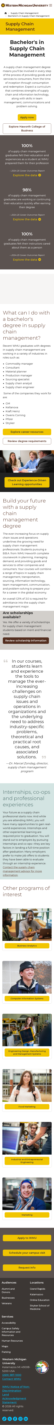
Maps (5, 1346)
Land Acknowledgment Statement (14, 1398)
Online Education (39, 1300)
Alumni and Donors (8, 1291)
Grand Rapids (37, 1289)
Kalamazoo (36, 1294)
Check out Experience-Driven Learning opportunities (27, 482)
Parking (6, 1352)
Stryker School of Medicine (39, 1307)
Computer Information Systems (27, 998)
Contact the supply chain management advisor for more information (22, 871)
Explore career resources (27, 431)
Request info (27, 1267)
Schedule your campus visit (27, 1252)
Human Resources (12, 1340)
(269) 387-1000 (11, 1375)
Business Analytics (27, 945)
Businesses (8, 1298)
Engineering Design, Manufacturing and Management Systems (27, 1052)
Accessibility (9, 1323)
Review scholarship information (26, 640)
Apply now (27, 117)
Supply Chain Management (24, 13)
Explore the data (27, 175)
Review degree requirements (27, 441)
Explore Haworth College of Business (27, 128)
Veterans (7, 1303)
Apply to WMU (27, 1238)
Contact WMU (11, 1378)
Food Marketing (27, 1106)
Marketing (27, 1215)
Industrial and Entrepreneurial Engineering (27, 1161)
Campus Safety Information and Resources (11, 1332)
